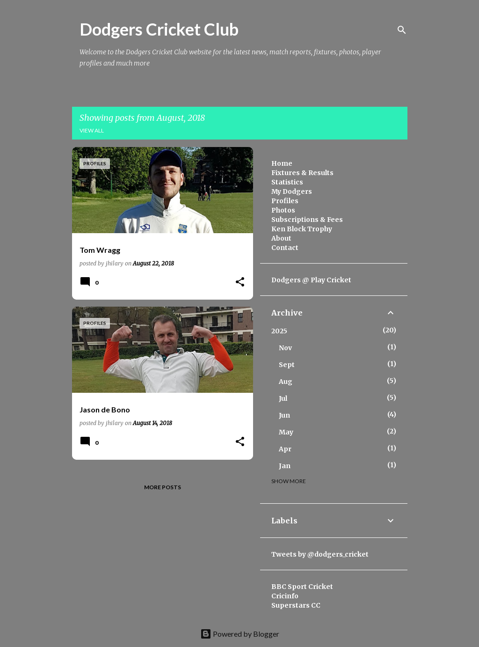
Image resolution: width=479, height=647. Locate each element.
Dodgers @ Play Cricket (311, 280)
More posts (162, 487)
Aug (285, 381)
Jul (283, 398)
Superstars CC (295, 605)
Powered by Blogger (239, 633)
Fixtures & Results (302, 173)
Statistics (287, 182)
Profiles (284, 201)
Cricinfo (284, 596)
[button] (240, 282)
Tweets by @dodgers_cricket (320, 554)
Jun (284, 415)
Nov (285, 348)
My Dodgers (291, 191)
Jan (284, 466)
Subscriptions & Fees (307, 219)
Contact (284, 247)
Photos (283, 210)
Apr (285, 449)
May (286, 432)
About (281, 238)
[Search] (401, 30)
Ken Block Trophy (301, 229)
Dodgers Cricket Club (159, 29)
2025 (279, 331)
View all (92, 130)
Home (281, 163)
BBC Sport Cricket (302, 586)
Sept (287, 364)
